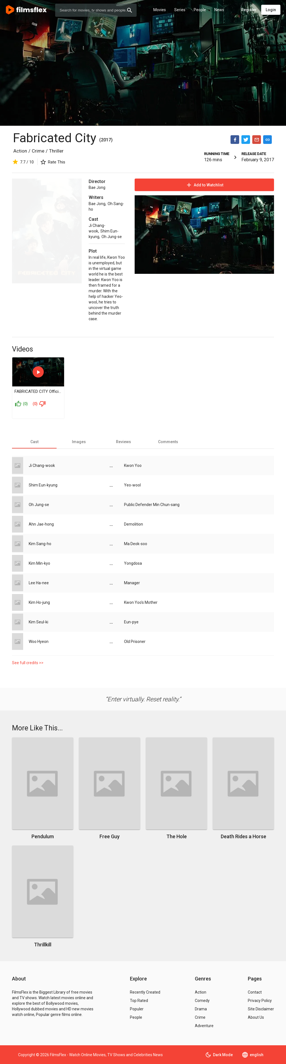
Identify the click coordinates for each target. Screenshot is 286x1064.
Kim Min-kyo (39, 563)
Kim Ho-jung (39, 602)
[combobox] (96, 10)
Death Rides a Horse (243, 836)
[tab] (34, 441)
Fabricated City (56, 137)
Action (20, 151)
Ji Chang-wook (42, 465)
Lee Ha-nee (39, 583)
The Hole (176, 836)
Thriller (56, 151)
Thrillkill (42, 944)
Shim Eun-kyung (43, 485)
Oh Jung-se (111, 236)
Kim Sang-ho (40, 544)
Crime (38, 151)
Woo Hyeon (39, 641)
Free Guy (110, 836)
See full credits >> (27, 663)
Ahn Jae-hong (41, 524)
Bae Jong (97, 187)
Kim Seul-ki (38, 622)
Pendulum (42, 836)
